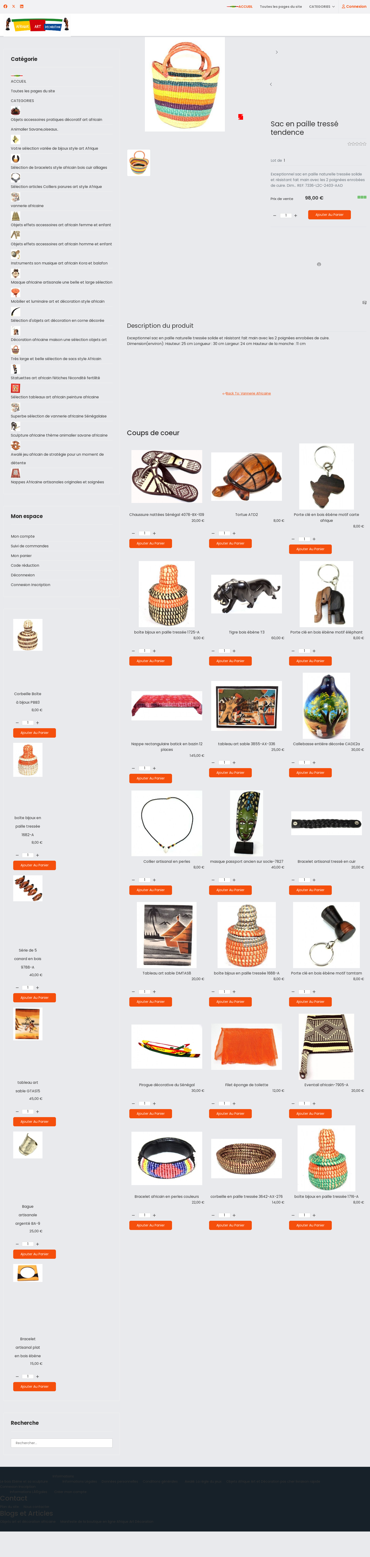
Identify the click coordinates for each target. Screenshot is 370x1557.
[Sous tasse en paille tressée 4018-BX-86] (271, 84)
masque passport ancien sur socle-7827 (246, 863)
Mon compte (23, 562)
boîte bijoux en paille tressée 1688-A (246, 975)
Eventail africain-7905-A (326, 1087)
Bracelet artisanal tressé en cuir (326, 863)
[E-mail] (364, 303)
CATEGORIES (319, 6)
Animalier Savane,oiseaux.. (35, 129)
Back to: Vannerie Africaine (246, 394)
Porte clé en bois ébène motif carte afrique (326, 518)
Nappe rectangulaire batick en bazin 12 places (167, 748)
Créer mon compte (70, 1517)
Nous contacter (36, 1532)
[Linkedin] (21, 6)
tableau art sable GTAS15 (27, 1112)
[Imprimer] (319, 265)
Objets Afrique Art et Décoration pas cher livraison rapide (273, 1507)
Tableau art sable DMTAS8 (166, 975)
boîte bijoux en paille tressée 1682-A (27, 852)
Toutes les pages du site (280, 6)
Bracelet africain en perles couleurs (167, 1199)
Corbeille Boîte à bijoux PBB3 (28, 724)
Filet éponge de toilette (246, 1087)
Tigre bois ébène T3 (246, 633)
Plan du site (9, 1532)
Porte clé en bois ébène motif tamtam (326, 975)
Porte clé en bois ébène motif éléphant (326, 633)
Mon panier (21, 581)
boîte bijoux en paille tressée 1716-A (326, 1199)
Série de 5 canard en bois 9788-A (28, 984)
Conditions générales (160, 1507)
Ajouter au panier (35, 758)
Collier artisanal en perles (166, 863)
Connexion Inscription (31, 610)
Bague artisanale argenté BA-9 (27, 1240)
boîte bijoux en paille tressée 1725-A (167, 633)
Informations (63, 1501)
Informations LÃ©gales (28, 1517)
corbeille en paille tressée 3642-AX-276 (247, 1199)
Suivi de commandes (30, 571)
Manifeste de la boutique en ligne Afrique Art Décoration (106, 1547)
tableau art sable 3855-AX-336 (247, 745)
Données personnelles (120, 1507)
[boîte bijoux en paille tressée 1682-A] (277, 84)
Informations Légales (80, 1507)
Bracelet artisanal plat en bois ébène (28, 1373)
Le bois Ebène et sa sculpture (24, 1507)
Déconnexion (23, 600)
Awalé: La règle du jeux (203, 1507)
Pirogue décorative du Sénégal (167, 1087)
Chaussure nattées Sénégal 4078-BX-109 (166, 518)
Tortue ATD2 (246, 516)
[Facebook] (5, 6)
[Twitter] (13, 6)
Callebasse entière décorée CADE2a (326, 745)
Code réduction (25, 591)
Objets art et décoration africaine (28, 1547)
